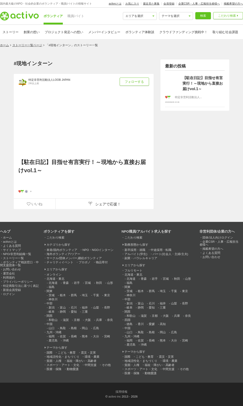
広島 (96, 328)
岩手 (77, 283)
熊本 (85, 336)
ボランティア (53, 16)
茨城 (52, 295)
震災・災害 (88, 352)
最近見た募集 (151, 3)
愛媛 (152, 324)
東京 (107, 295)
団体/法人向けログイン (217, 237)
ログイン (9, 294)
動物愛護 (73, 369)
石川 (74, 307)
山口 (52, 328)
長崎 (74, 336)
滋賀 (66, 320)
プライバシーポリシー (18, 281)
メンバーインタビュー (104, 32)
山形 (110, 283)
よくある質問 (12, 245)
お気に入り (132, 3)
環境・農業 (92, 356)
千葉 (96, 295)
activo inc (114, 396)
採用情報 (121, 391)
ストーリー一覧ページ (27, 45)
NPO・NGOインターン (98, 250)
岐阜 (52, 311)
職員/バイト (75, 16)
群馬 (74, 295)
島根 (74, 328)
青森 (66, 283)
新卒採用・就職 (134, 250)
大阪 (88, 320)
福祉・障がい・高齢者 (82, 361)
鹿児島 (53, 340)
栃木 (63, 295)
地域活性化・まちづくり (63, 356)
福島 (52, 287)
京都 (77, 320)
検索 (203, 15)
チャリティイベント (60, 262)
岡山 (85, 328)
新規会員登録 (12, 290)
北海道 (53, 283)
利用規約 (9, 277)
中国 (49, 324)
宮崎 (107, 336)
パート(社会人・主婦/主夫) (170, 254)
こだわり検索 (227, 15)
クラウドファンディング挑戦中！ (183, 32)
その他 (106, 365)
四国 (127, 320)
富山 (63, 307)
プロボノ (85, 262)
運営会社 (9, 273)
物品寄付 (102, 262)
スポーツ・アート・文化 (63, 365)
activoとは (115, 3)
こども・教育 (67, 352)
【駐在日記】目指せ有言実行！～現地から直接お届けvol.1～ (82, 166)
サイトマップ (12, 250)
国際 (49, 352)
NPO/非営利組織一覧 (17, 254)
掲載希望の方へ (233, 3)
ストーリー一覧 (13, 258)
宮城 (88, 283)
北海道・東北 (55, 278)
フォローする (134, 81)
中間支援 (91, 365)
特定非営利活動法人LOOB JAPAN (49, 79)
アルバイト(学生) (135, 254)
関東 (49, 291)
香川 (141, 324)
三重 (85, 311)
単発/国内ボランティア (62, 250)
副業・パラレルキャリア (140, 258)
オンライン (54, 274)
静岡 (63, 311)
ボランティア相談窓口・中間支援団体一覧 (19, 264)
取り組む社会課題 (225, 32)
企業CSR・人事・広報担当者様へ (199, 3)
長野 (107, 307)
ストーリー (11, 32)
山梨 (96, 307)
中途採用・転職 (161, 250)
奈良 (110, 320)
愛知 (74, 311)
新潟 (52, 307)
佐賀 (63, 336)
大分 (96, 336)
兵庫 (99, 320)
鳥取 (63, 328)
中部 (49, 303)
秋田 (99, 283)
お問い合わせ (12, 269)
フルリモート (133, 270)
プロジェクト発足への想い (64, 32)
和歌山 (53, 320)
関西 (49, 315)
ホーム (4, 45)
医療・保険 (54, 369)
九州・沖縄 (54, 332)
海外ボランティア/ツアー (63, 254)
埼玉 (85, 295)
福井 (85, 307)
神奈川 (53, 299)
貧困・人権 (54, 361)
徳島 (130, 324)
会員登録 (168, 3)
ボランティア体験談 (139, 32)
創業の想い (32, 32)
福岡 (52, 336)
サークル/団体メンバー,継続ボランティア (74, 258)
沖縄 (66, 340)
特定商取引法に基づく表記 (21, 286)
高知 (163, 324)
